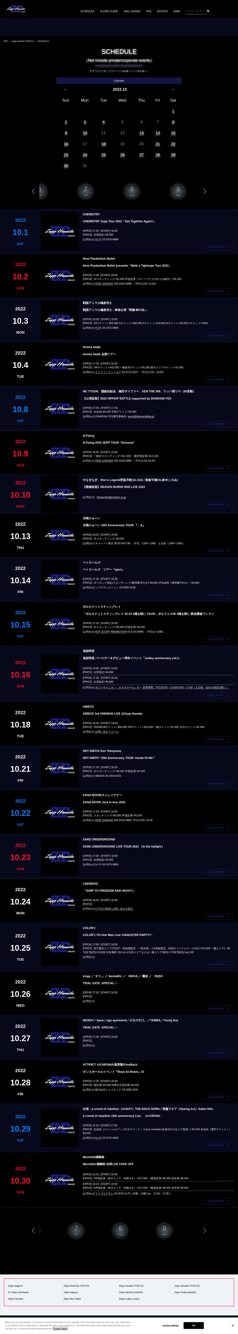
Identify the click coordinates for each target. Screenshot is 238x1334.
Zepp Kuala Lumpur (129, 1298)
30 (66, 165)
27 (141, 155)
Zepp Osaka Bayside (185, 1292)
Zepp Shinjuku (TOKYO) (187, 1286)
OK (193, 1325)
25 (103, 155)
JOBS (176, 11)
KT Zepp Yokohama (18, 1292)
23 (66, 155)
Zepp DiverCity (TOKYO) (76, 1286)
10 (85, 133)
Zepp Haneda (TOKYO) (23, 41)
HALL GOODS (132, 11)
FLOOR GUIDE (109, 11)
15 (173, 133)
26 (122, 155)
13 (141, 133)
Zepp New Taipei (72, 1298)
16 (66, 144)
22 (173, 144)
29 (173, 155)
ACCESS (162, 11)
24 (85, 155)
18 (103, 144)
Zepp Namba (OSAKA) (131, 1292)
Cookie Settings (171, 1325)
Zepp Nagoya (70, 1292)
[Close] (232, 1325)
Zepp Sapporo (15, 1286)
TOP (5, 41)
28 (158, 155)
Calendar (119, 80)
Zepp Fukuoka (15, 1298)
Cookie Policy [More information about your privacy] (60, 1328)
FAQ (148, 11)
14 (158, 133)
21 (158, 144)
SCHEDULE (87, 11)
